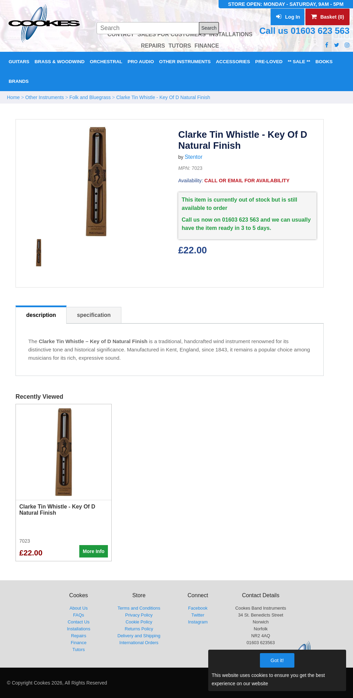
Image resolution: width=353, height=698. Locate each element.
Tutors (78, 649)
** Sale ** (299, 61)
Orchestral (106, 61)
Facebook (198, 608)
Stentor (194, 157)
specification (94, 315)
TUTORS (180, 46)
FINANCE (206, 46)
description (41, 315)
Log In (288, 17)
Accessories (233, 61)
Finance (79, 642)
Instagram (198, 621)
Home (13, 97)
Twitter (197, 615)
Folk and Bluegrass (90, 97)
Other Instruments (185, 61)
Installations (78, 628)
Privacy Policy (139, 615)
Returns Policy (139, 628)
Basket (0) (327, 17)
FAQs (78, 615)
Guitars (19, 61)
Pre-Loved (268, 61)
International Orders (138, 642)
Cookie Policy (138, 621)
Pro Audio (141, 61)
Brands (19, 81)
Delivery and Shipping (139, 635)
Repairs (78, 635)
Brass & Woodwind (59, 61)
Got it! (277, 660)
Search (208, 28)
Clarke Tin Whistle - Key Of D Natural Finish (163, 97)
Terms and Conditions (139, 608)
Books (324, 61)
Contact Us (78, 621)
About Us (79, 608)
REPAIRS (153, 46)
